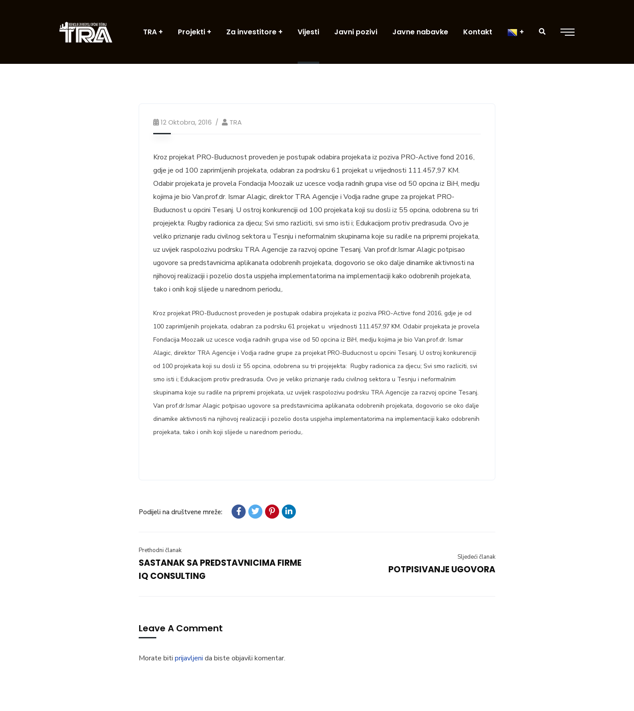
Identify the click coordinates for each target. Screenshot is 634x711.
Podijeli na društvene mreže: (180, 512)
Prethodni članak (160, 550)
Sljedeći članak (476, 557)
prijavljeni (189, 658)
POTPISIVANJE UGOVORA (441, 569)
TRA (235, 122)
